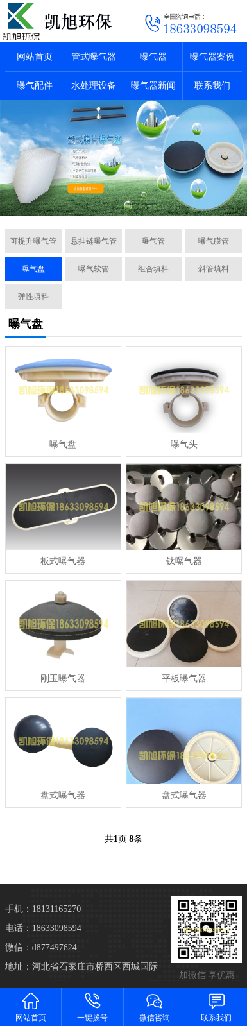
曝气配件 (35, 85)
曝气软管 (93, 268)
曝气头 (184, 444)
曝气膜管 (213, 241)
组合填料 (153, 268)
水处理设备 (93, 85)
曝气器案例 (212, 57)
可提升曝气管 (33, 241)
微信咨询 (154, 1006)
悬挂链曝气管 (94, 241)
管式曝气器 (93, 57)
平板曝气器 (184, 678)
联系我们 (212, 85)
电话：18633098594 (43, 928)
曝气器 (153, 57)
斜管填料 (213, 268)
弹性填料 (33, 296)
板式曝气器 (62, 561)
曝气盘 (33, 268)
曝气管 (153, 241)
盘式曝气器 (62, 795)
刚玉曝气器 (62, 678)
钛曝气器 (184, 561)
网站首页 (35, 57)
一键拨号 (92, 1006)
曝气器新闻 (153, 85)
